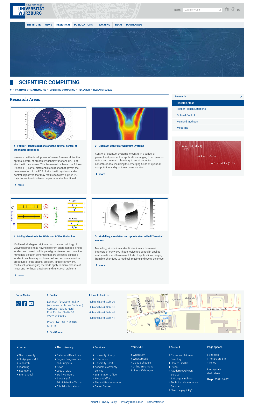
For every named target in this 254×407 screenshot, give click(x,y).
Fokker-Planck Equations (191, 108)
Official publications (67, 386)
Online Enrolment (142, 367)
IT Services (100, 359)
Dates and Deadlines (68, 355)
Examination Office (105, 375)
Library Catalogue (142, 370)
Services (99, 347)
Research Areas (102, 90)
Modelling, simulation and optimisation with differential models (128, 238)
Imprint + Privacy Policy (103, 402)
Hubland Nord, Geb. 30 (102, 301)
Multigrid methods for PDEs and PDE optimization (46, 236)
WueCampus (139, 359)
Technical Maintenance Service (183, 384)
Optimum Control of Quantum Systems (121, 145)
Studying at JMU (27, 359)
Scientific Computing (49, 82)
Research (63, 24)
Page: (210, 379)
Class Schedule (141, 363)
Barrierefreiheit (155, 402)
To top (211, 363)
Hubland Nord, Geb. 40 (102, 312)
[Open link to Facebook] (25, 303)
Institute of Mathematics (30, 90)
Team (118, 24)
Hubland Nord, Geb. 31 (102, 307)
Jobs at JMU (63, 371)
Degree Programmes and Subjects (68, 361)
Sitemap (213, 355)
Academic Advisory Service (105, 369)
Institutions (24, 371)
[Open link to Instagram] (19, 303)
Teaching (103, 24)
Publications (83, 24)
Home (21, 347)
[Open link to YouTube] (31, 303)
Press (173, 367)
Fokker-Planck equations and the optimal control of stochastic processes (45, 147)
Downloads (134, 24)
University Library (104, 355)
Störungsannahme (180, 379)
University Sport (103, 363)
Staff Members (64, 375)
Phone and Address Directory (181, 357)
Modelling (182, 127)
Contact (54, 295)
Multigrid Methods (187, 121)
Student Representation (107, 383)
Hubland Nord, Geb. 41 (102, 317)
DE (238, 9)
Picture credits (216, 359)
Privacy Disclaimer (132, 402)
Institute (34, 24)
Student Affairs (102, 379)
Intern (177, 9)
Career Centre (102, 386)
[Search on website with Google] (202, 10)
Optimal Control (186, 115)
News (48, 24)
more (21, 185)
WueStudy (138, 355)
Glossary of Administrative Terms (68, 381)
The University (26, 355)
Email (53, 325)
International (25, 375)
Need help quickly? (180, 390)
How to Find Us (99, 295)
